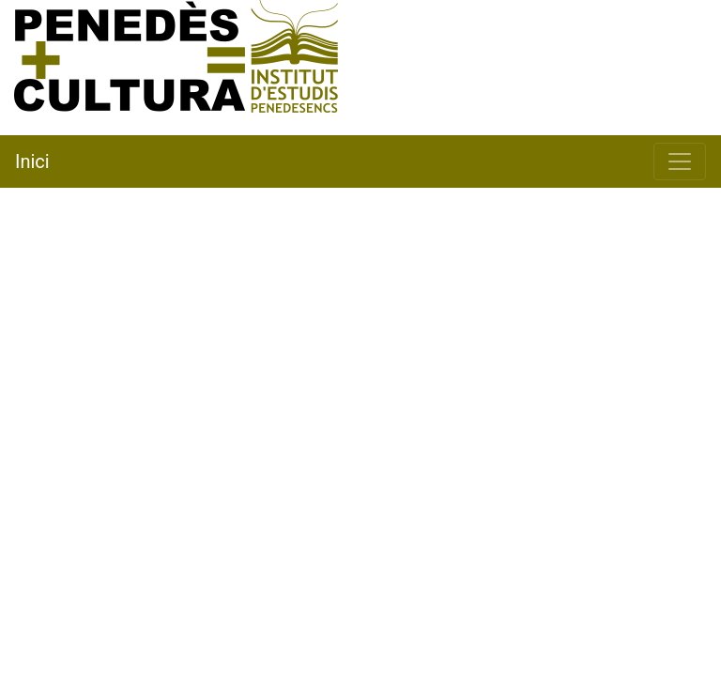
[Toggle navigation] (679, 161)
